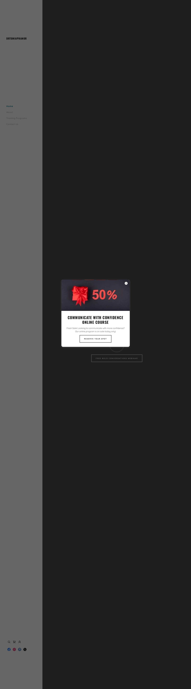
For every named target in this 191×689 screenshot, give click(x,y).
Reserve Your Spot (95, 339)
